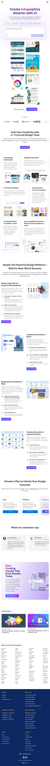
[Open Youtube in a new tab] (26, 757)
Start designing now (12, 595)
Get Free (10, 511)
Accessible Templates (30, 728)
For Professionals (6, 739)
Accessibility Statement (30, 745)
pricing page (33, 489)
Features (4, 695)
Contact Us (28, 741)
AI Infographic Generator (32, 671)
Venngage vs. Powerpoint (8, 712)
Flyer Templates (29, 719)
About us (27, 735)
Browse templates (19, 109)
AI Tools (4, 697)
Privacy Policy (28, 748)
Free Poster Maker (29, 701)
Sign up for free (31, 109)
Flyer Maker (18, 675)
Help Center (28, 743)
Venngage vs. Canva (7, 715)
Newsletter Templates (30, 721)
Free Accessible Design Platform (33, 706)
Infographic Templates (30, 712)
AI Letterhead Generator (45, 666)
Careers (27, 739)
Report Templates (29, 723)
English (26, 762)
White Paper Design (3, 670)
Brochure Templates (30, 717)
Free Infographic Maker (30, 695)
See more (46, 611)
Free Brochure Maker (30, 699)
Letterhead (4, 659)
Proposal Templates (30, 725)
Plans (3, 735)
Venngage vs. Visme (7, 717)
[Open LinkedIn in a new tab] (24, 757)
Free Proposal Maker (30, 703)
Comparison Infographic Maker (32, 657)
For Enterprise (5, 741)
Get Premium (30, 511)
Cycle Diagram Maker (31, 666)
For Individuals (5, 737)
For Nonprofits (5, 743)
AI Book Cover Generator (45, 657)
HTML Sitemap (28, 737)
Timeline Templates (29, 715)
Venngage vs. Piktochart (8, 719)
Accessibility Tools (6, 699)
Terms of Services (29, 750)
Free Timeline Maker (30, 697)
